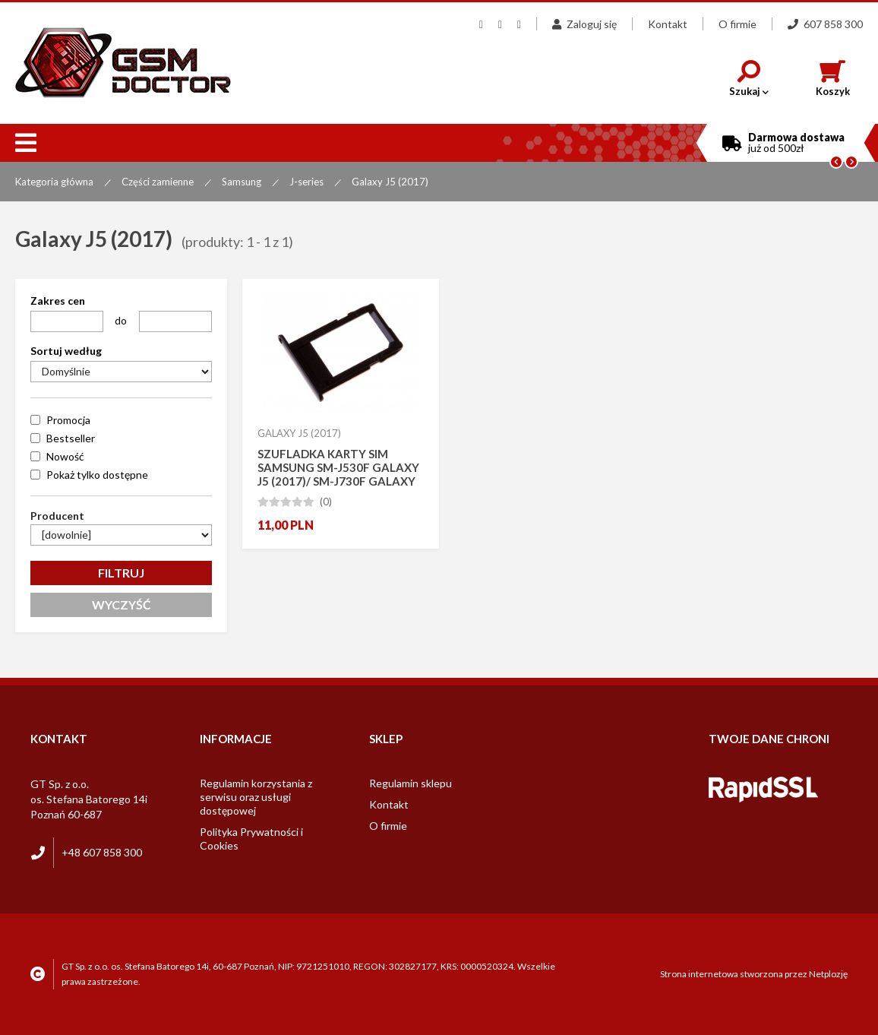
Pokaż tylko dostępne (97, 474)
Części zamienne (158, 182)
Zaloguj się (584, 23)
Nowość (65, 456)
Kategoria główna (54, 182)
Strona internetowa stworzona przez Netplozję (754, 974)
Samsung (241, 182)
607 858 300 (825, 23)
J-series (306, 182)
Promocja (68, 419)
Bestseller (70, 438)
